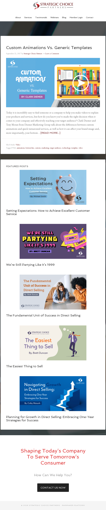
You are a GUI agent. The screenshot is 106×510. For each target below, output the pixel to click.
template (74, 148)
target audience (55, 148)
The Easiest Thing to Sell (24, 366)
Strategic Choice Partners (53, 5)
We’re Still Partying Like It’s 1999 (30, 264)
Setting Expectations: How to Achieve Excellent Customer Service (48, 212)
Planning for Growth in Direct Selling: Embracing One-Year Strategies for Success (50, 418)
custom (38, 148)
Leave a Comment (52, 53)
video (81, 148)
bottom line (30, 148)
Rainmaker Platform (73, 505)
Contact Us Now (53, 487)
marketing (45, 148)
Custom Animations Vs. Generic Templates (49, 47)
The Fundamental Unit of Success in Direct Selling (43, 315)
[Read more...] (50, 132)
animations (21, 148)
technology (66, 148)
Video (18, 144)
